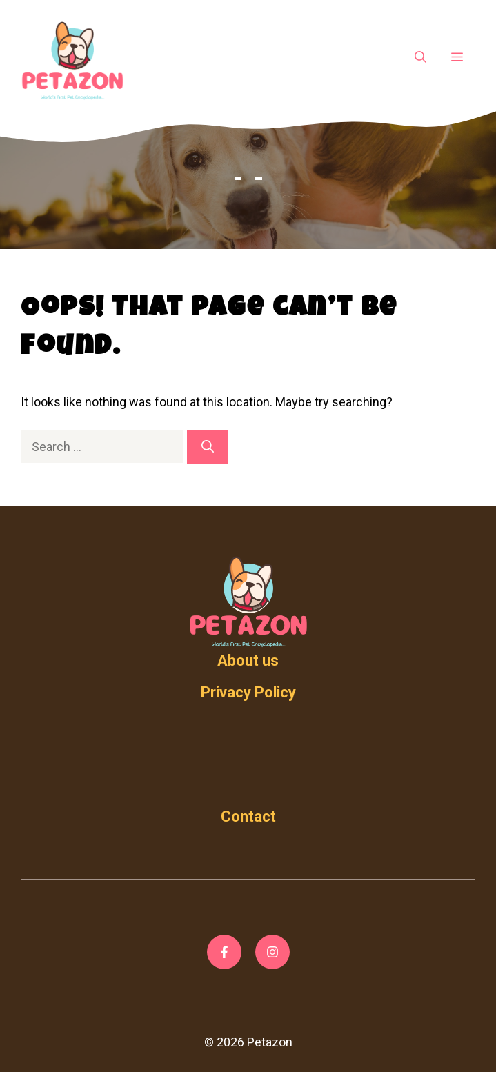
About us (248, 660)
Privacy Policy (248, 692)
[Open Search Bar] (420, 58)
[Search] (207, 447)
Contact (248, 816)
